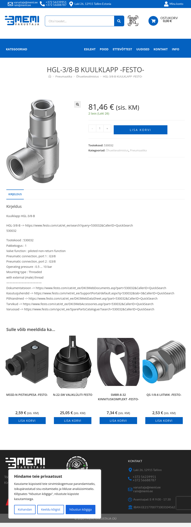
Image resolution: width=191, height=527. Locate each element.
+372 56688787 (56, 5)
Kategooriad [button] (16, 53)
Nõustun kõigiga (80, 509)
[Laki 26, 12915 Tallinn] (130, 474)
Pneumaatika (138, 154)
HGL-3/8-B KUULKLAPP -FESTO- (123, 81)
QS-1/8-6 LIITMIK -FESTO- (164, 399)
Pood (104, 53)
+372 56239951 (56, 2)
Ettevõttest (122, 53)
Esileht (90, 53)
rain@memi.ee (22, 5)
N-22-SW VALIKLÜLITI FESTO (72, 399)
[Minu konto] (166, 4)
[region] (54, 494)
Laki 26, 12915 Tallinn (148, 474)
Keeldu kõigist (50, 509)
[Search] (119, 21)
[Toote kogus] (100, 132)
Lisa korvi (140, 133)
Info (175, 54)
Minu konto (176, 3)
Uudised (142, 53)
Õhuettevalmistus (117, 154)
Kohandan (25, 509)
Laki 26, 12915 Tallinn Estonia (93, 3)
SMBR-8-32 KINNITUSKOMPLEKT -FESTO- (118, 401)
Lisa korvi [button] (27, 425)
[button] (77, 108)
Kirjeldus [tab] (15, 198)
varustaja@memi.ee (26, 2)
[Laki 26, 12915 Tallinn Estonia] (71, 4)
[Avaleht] (49, 81)
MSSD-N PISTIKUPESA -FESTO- (27, 399)
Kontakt (161, 53)
